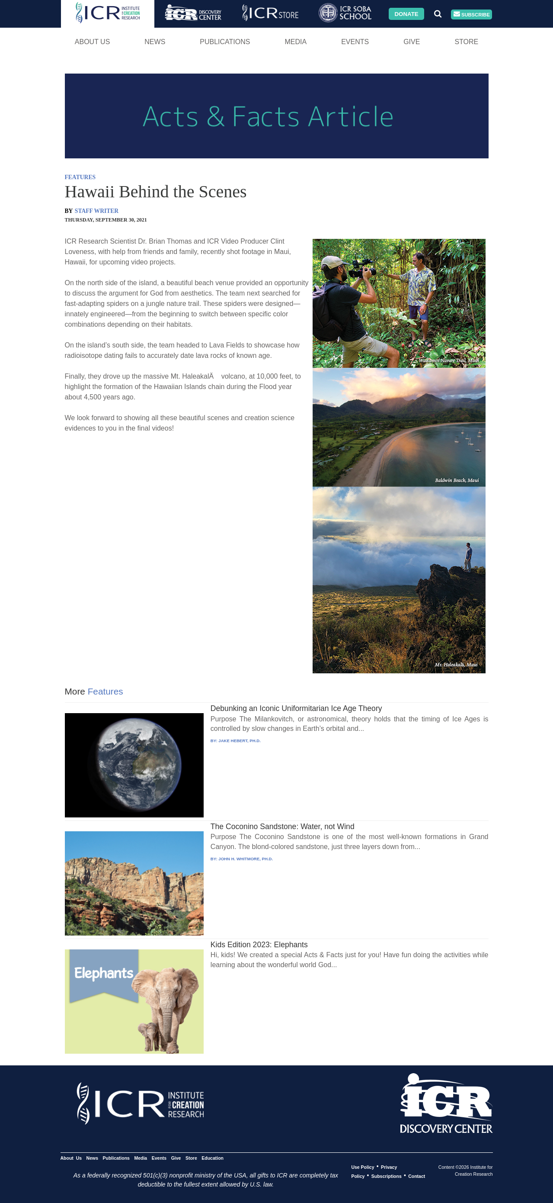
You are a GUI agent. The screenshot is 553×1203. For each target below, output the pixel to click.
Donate (406, 13)
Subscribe (472, 14)
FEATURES (80, 177)
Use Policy (362, 1166)
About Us (92, 41)
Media (295, 41)
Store (466, 41)
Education (212, 1157)
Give (411, 41)
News (154, 41)
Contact (416, 1175)
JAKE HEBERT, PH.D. (239, 740)
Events (355, 41)
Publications (225, 41)
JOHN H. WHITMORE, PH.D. (245, 858)
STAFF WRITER (96, 211)
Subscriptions (386, 1175)
